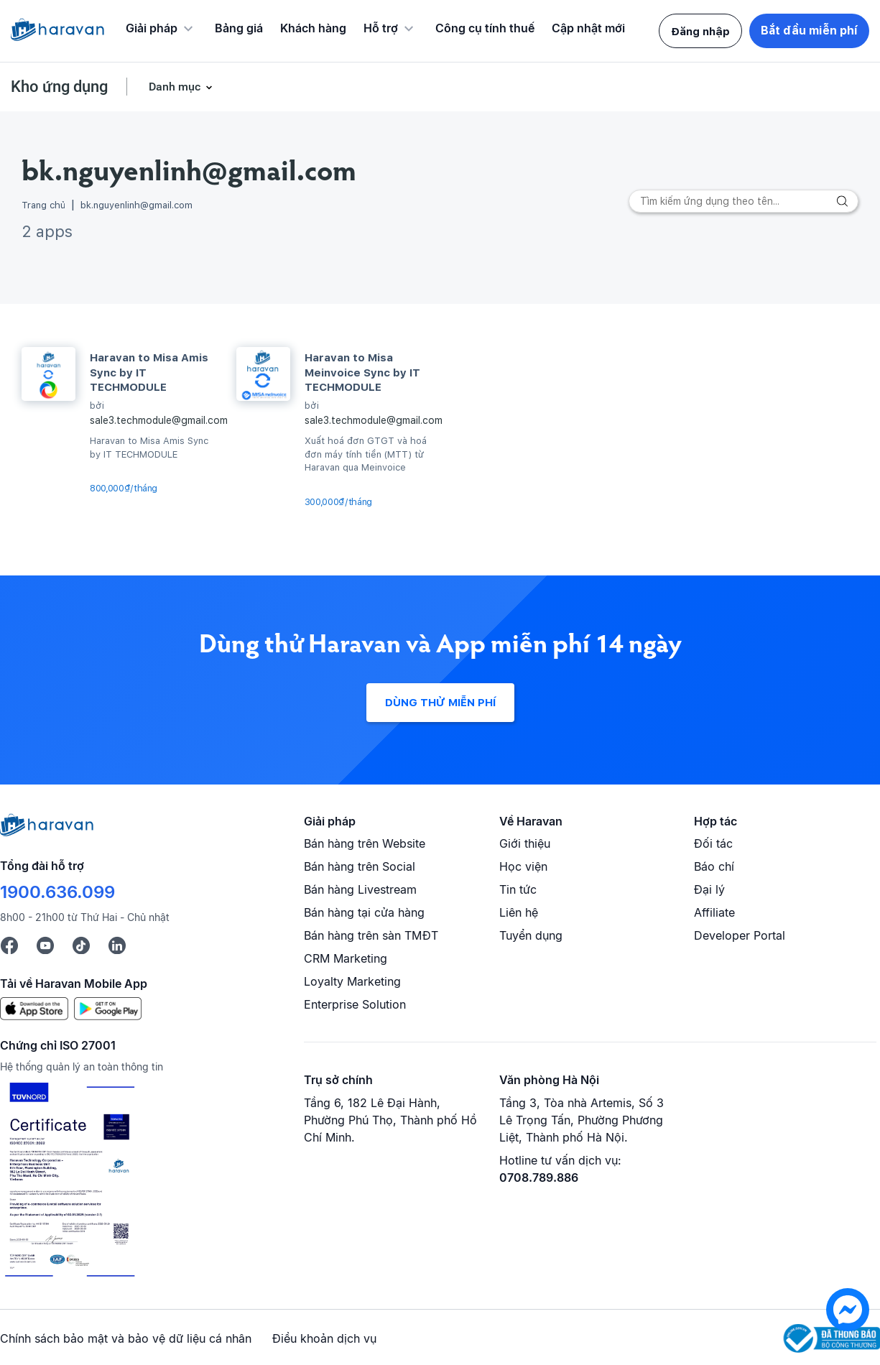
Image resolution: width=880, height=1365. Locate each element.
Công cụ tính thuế (484, 28)
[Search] (743, 201)
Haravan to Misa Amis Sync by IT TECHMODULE (149, 372)
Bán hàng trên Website (364, 843)
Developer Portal (739, 935)
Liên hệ (518, 912)
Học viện (523, 866)
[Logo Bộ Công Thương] (831, 1339)
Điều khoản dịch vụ (324, 1338)
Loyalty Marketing (352, 981)
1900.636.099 (57, 892)
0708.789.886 (538, 1177)
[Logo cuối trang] (46, 832)
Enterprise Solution (355, 1004)
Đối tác (713, 843)
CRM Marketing (345, 958)
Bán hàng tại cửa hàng (364, 912)
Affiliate (714, 912)
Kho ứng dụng (59, 87)
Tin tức (518, 889)
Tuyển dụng (530, 935)
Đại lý (709, 889)
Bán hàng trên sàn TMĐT (371, 935)
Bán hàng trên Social (359, 866)
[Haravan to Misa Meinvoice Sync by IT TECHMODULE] (263, 374)
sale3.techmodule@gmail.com (159, 420)
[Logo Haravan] (57, 31)
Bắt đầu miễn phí (809, 30)
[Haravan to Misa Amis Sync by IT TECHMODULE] (48, 374)
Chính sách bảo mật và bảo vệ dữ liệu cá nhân (125, 1338)
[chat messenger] (847, 1327)
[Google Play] (108, 1008)
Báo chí (714, 866)
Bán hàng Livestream (360, 889)
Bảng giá (239, 28)
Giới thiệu (524, 843)
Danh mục (180, 86)
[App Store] (34, 1008)
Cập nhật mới (588, 28)
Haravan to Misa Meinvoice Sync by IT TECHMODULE (362, 372)
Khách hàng (313, 28)
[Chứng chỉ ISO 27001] (69, 1181)
